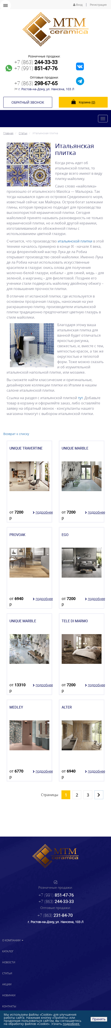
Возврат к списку (16, 434)
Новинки (8, 995)
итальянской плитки (75, 241)
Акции (6, 984)
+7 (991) (35, 68)
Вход (78, 4)
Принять (98, 1019)
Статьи (7, 973)
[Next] (98, 794)
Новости (8, 962)
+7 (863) (35, 62)
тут (80, 397)
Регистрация (98, 4)
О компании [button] (12, 940)
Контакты (9, 1006)
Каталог (7, 951)
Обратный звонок (27, 102)
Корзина (83, 102)
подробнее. (71, 1024)
